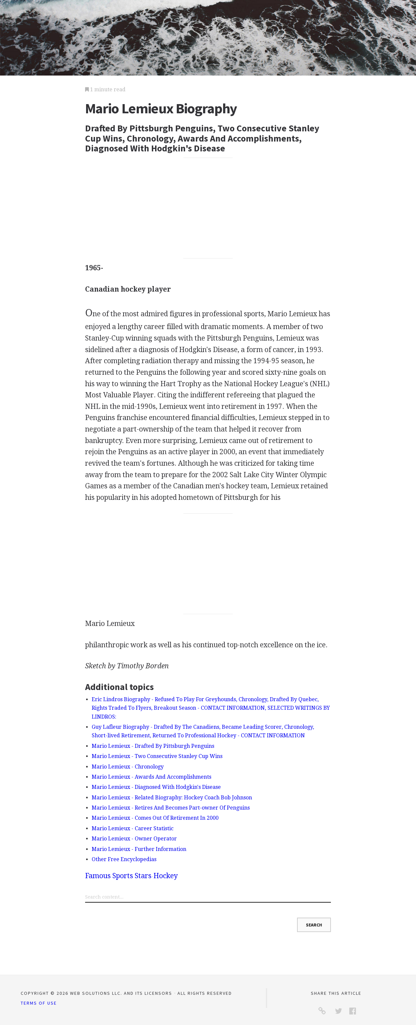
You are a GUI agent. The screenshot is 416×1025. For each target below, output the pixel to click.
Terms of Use (39, 1003)
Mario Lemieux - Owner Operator (134, 839)
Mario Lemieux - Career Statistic (132, 828)
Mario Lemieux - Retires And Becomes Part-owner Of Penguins (171, 808)
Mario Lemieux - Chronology (128, 767)
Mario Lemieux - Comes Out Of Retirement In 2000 (155, 818)
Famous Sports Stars (118, 876)
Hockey (165, 876)
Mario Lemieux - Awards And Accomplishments (151, 777)
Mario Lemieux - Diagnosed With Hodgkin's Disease (156, 787)
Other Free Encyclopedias (124, 859)
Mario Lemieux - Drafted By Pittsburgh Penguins (153, 746)
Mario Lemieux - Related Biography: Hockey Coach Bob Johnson (172, 797)
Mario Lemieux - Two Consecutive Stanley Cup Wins (157, 756)
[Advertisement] (208, 208)
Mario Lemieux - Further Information (139, 849)
